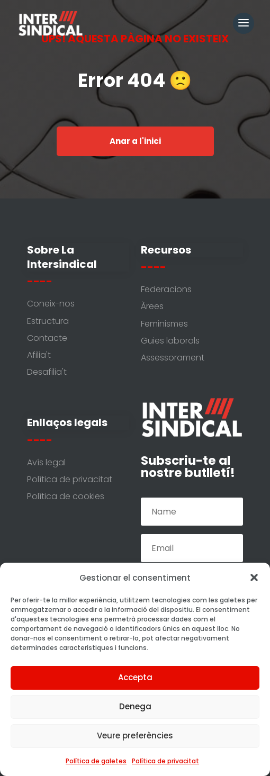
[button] (254, 577)
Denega (135, 706)
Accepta (135, 677)
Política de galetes (96, 760)
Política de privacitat (165, 760)
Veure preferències (135, 735)
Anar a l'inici (135, 141)
